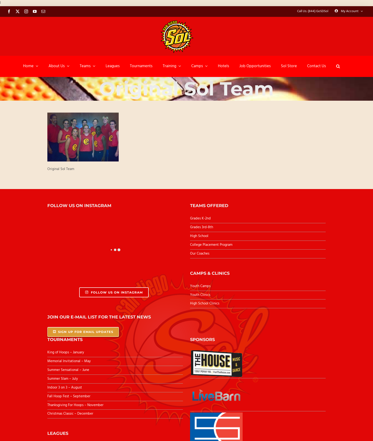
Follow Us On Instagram (113, 292)
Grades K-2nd (200, 218)
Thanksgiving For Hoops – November (75, 405)
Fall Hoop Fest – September (69, 396)
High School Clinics (204, 303)
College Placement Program (211, 245)
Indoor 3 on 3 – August (64, 387)
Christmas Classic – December (70, 414)
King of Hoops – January (65, 352)
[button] (338, 66)
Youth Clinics (200, 295)
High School (199, 236)
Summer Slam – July (63, 379)
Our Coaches (199, 253)
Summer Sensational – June (68, 370)
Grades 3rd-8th (201, 227)
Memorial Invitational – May (69, 361)
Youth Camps (200, 286)
